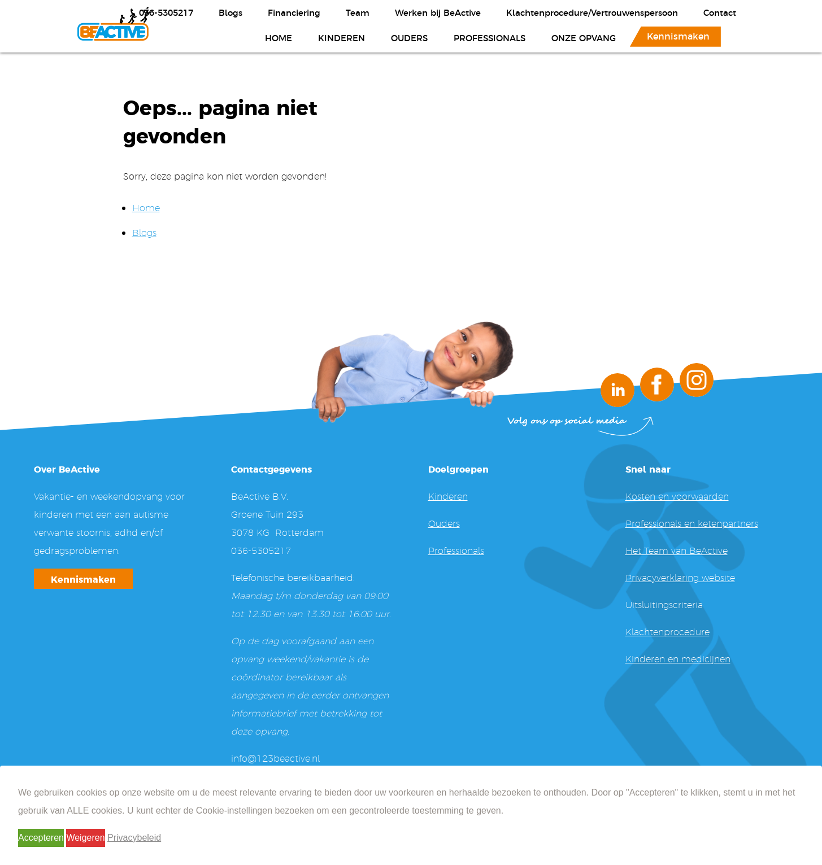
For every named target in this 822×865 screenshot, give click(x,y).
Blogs (230, 12)
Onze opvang (583, 37)
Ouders (409, 37)
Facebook (657, 384)
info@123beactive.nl (275, 758)
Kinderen (341, 37)
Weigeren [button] (85, 837)
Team (357, 12)
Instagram (697, 380)
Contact (719, 12)
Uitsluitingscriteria (664, 604)
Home (278, 37)
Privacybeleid (134, 837)
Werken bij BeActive (438, 12)
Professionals (489, 37)
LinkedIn (617, 390)
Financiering (294, 12)
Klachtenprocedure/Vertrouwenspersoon (592, 12)
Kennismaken (678, 35)
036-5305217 (166, 12)
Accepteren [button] (41, 837)
